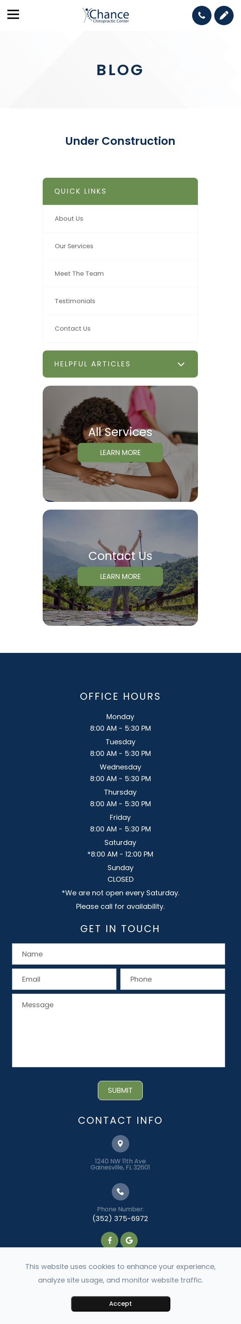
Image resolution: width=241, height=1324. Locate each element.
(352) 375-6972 (120, 1218)
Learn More (120, 452)
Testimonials (75, 301)
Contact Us (72, 328)
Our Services (74, 246)
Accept (120, 1303)
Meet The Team (79, 273)
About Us (69, 218)
